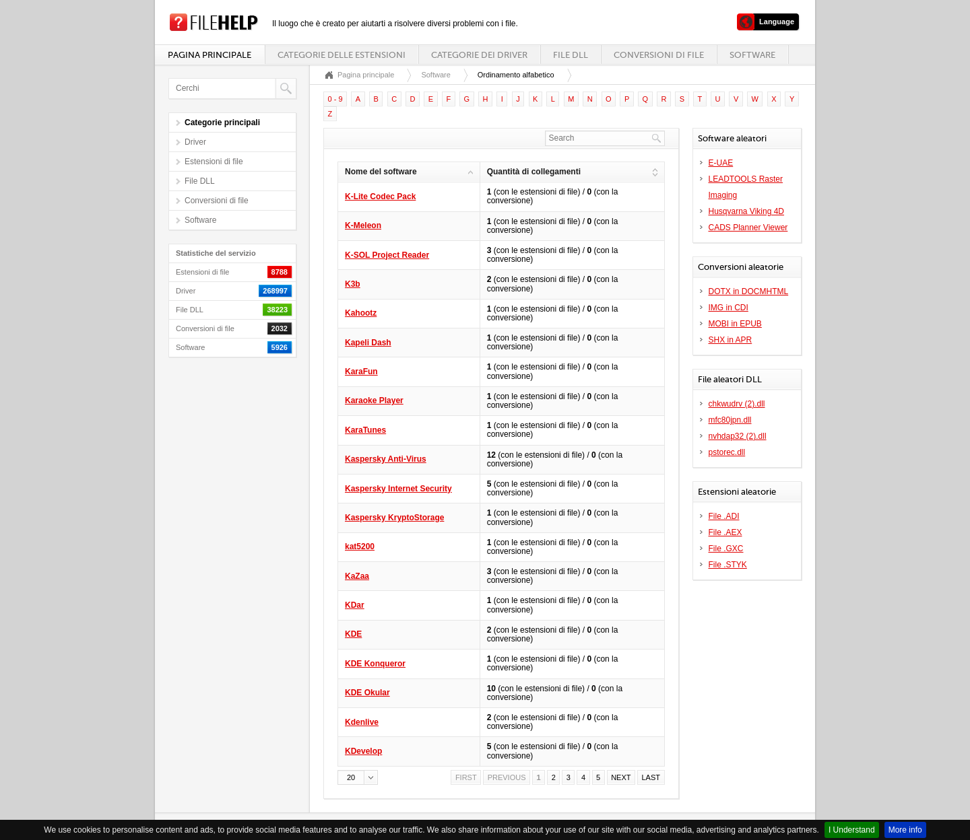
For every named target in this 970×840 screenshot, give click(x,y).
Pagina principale (209, 55)
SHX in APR (730, 340)
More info (905, 830)
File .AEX (725, 532)
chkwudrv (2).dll (737, 404)
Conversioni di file (659, 55)
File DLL (570, 55)
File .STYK (728, 564)
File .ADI (724, 516)
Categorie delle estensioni (342, 55)
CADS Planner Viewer (748, 227)
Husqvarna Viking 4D (747, 211)
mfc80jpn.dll (730, 420)
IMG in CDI (728, 307)
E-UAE (721, 163)
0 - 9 (335, 99)
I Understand (852, 830)
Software (752, 55)
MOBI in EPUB (735, 323)
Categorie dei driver (479, 55)
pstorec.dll (727, 452)
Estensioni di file (214, 161)
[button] (357, 777)
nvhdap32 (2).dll (738, 436)
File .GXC (726, 548)
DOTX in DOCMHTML (749, 291)
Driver (195, 142)
